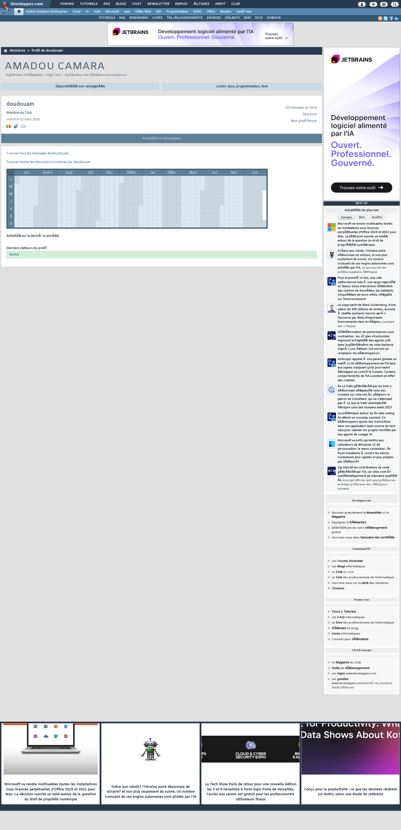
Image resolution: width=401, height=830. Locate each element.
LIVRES (157, 18)
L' (338, 588)
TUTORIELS (107, 18)
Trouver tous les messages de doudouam (37, 154)
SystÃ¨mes (244, 12)
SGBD (197, 12)
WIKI (247, 18)
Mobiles (225, 12)
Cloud (76, 12)
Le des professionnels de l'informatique (363, 577)
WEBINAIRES (138, 18)
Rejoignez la (349, 522)
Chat (137, 4)
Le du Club (346, 662)
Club (235, 4)
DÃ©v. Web (143, 12)
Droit (220, 4)
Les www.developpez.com (354, 673)
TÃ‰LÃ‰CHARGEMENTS (184, 18)
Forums (67, 4)
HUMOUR (274, 18)
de (351, 668)
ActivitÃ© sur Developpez (161, 139)
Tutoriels (88, 4)
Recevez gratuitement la (357, 513)
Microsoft (112, 12)
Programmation (177, 12)
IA (87, 12)
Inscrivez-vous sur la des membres (360, 583)
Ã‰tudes (201, 4)
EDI (158, 12)
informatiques (346, 634)
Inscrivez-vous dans (363, 537)
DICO (259, 18)
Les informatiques (348, 566)
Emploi (181, 4)
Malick (14, 255)
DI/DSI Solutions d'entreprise (46, 12)
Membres (17, 51)
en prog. (345, 628)
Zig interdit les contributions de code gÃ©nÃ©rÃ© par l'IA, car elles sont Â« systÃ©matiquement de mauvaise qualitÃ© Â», (367, 478)
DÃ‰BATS (232, 18)
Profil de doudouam (47, 51)
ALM (97, 12)
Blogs (121, 4)
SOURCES (214, 18)
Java (127, 12)
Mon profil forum (304, 121)
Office (211, 12)
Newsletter (158, 4)
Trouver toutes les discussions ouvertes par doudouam (48, 162)
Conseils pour (350, 639)
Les (347, 561)
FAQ (106, 4)
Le (337, 572)
